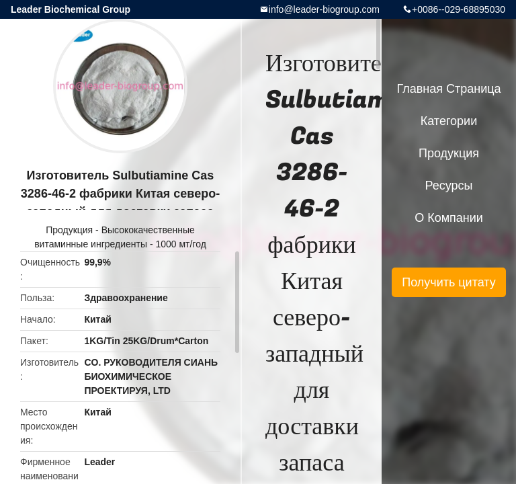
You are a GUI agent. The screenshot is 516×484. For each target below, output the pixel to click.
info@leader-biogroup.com (324, 9)
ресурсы (449, 185)
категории (449, 121)
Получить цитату (449, 282)
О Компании (449, 218)
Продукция (69, 230)
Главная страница (448, 88)
